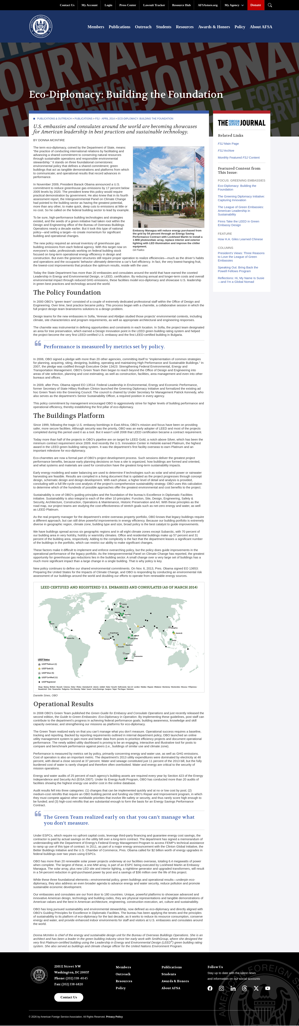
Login (108, 5)
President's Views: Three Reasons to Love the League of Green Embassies (241, 257)
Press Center (127, 5)
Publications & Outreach (54, 119)
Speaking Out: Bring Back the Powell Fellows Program (238, 269)
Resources (185, 27)
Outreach (143, 27)
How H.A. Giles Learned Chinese (240, 239)
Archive (226, 151)
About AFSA (261, 27)
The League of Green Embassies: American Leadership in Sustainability (241, 211)
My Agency (232, 5)
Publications (120, 27)
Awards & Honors (214, 27)
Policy (240, 27)
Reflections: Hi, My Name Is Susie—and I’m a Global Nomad (241, 280)
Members (96, 27)
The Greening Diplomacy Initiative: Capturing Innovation (241, 198)
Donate (255, 5)
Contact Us (67, 5)
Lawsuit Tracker (154, 5)
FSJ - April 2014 (105, 119)
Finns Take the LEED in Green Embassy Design (238, 223)
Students (163, 27)
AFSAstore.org (208, 5)
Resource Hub (181, 5)
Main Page (228, 144)
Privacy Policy (114, 1017)
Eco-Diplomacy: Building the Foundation (145, 119)
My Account (90, 5)
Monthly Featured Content (239, 158)
